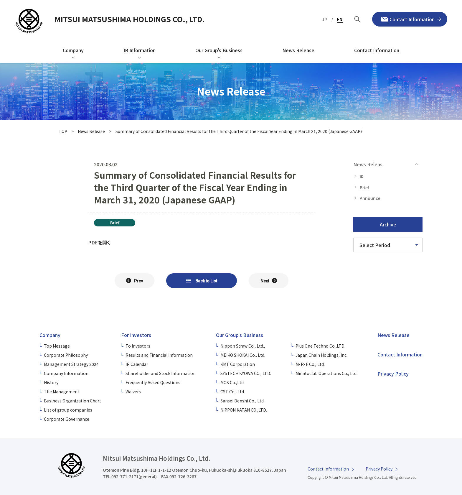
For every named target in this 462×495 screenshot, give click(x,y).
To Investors (138, 346)
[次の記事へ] (268, 280)
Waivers (133, 391)
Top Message (57, 346)
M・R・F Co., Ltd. (310, 364)
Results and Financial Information (159, 355)
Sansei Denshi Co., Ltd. (242, 401)
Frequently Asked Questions (153, 382)
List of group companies (68, 410)
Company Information (66, 373)
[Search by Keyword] (357, 19)
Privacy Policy (393, 373)
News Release (91, 131)
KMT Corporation (237, 364)
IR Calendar (137, 364)
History (51, 382)
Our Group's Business (239, 334)
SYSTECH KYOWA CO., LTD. (245, 373)
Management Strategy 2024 (71, 364)
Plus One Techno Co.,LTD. (320, 346)
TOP (63, 131)
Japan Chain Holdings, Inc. (321, 355)
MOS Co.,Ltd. (232, 382)
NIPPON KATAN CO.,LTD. (243, 410)
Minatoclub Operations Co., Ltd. (326, 373)
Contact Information (400, 354)
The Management (61, 391)
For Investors (136, 334)
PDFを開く (99, 242)
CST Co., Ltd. (232, 391)
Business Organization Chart (72, 401)
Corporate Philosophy (66, 355)
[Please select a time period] (388, 245)
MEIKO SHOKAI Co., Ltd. (242, 355)
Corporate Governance (66, 419)
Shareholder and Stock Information (161, 373)
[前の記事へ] (134, 280)
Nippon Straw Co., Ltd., (242, 346)
